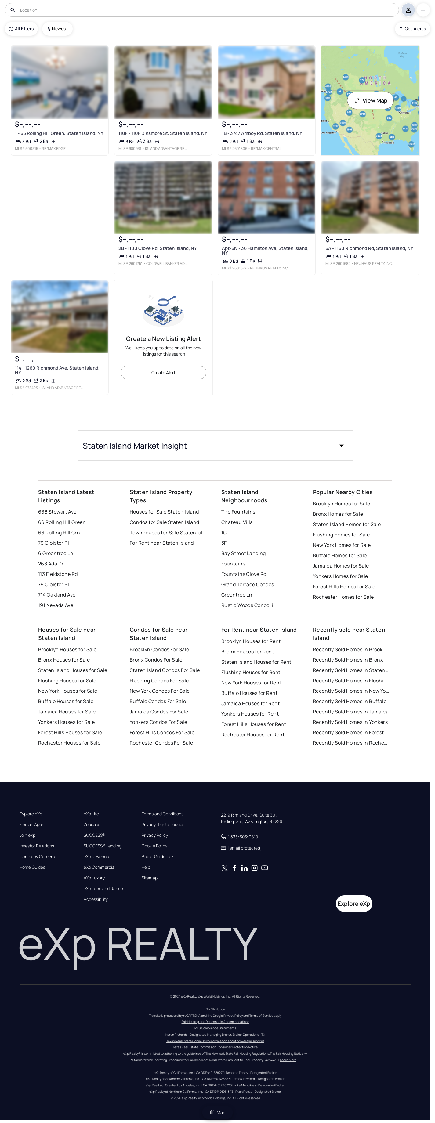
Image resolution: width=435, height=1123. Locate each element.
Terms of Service (261, 1015)
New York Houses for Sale (67, 691)
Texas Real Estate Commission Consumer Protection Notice (215, 1047)
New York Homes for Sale (342, 545)
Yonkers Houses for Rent (250, 713)
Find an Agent (33, 824)
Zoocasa (92, 824)
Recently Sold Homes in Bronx (348, 659)
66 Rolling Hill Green (62, 522)
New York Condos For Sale (160, 691)
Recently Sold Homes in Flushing (351, 680)
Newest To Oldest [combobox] (60, 28)
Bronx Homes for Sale (338, 514)
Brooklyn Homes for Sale (341, 503)
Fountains (233, 563)
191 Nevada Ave (55, 605)
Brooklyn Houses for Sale (67, 649)
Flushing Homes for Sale (341, 534)
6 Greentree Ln (55, 553)
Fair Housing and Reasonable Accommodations (215, 1022)
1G (224, 532)
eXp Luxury (94, 878)
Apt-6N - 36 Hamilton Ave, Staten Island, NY (265, 250)
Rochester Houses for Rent (253, 734)
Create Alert (163, 372)
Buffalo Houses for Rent (249, 693)
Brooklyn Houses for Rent (251, 641)
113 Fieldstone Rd (58, 574)
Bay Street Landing (243, 553)
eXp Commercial (99, 867)
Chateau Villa (237, 522)
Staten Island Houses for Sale (72, 670)
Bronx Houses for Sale (64, 659)
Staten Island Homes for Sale (347, 524)
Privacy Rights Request (164, 824)
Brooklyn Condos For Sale (159, 649)
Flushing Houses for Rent (251, 672)
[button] (215, 445)
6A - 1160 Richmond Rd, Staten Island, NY (369, 248)
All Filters (21, 28)
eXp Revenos (96, 856)
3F (224, 543)
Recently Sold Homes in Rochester (351, 742)
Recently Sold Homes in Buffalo (349, 701)
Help (146, 867)
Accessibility (96, 899)
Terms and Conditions (162, 814)
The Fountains (238, 511)
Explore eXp (31, 814)
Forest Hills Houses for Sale (70, 732)
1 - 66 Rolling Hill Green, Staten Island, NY (59, 133)
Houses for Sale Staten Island (164, 511)
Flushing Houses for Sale (67, 680)
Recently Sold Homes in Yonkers (350, 722)
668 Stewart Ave (57, 511)
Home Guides (32, 867)
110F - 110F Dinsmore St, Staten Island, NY (162, 133)
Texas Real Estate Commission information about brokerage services (215, 1041)
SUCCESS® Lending (102, 846)
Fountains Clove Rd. (244, 574)
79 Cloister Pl (53, 543)
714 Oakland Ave (57, 594)
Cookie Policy (154, 846)
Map (218, 1112)
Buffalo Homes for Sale (340, 555)
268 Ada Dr (50, 563)
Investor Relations (37, 846)
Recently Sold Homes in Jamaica (351, 711)
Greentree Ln (236, 594)
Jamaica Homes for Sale (341, 565)
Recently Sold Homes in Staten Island (351, 670)
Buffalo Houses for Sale (65, 701)
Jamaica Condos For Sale (159, 711)
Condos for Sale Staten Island (164, 522)
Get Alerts (412, 28)
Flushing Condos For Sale (159, 680)
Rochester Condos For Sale (161, 742)
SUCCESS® (94, 835)
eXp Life (91, 814)
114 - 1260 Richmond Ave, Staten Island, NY (57, 370)
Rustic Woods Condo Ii (247, 605)
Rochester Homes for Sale (343, 597)
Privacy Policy (155, 835)
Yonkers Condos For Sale (158, 722)
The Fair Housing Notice (286, 1053)
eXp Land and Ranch (103, 888)
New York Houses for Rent (251, 682)
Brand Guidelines (158, 856)
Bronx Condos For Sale (156, 659)
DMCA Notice (215, 1009)
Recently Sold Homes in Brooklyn (351, 649)
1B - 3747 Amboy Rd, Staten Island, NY (262, 133)
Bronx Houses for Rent (247, 651)
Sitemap (150, 878)
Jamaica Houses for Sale (67, 711)
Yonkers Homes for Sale (340, 576)
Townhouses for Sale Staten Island (168, 532)
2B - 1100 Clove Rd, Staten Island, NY (157, 248)
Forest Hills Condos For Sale (162, 732)
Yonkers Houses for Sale (66, 722)
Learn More (288, 1060)
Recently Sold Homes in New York (351, 691)
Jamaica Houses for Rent (250, 703)
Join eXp (27, 835)
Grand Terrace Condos (247, 584)
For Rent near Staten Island (162, 543)
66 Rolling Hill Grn (59, 532)
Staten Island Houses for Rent (256, 662)
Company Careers (37, 856)
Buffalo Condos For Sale (158, 701)
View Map (370, 100)
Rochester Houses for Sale (69, 742)
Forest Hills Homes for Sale (344, 586)
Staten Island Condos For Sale (165, 670)
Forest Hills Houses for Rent (253, 724)
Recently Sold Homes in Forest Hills (351, 732)
